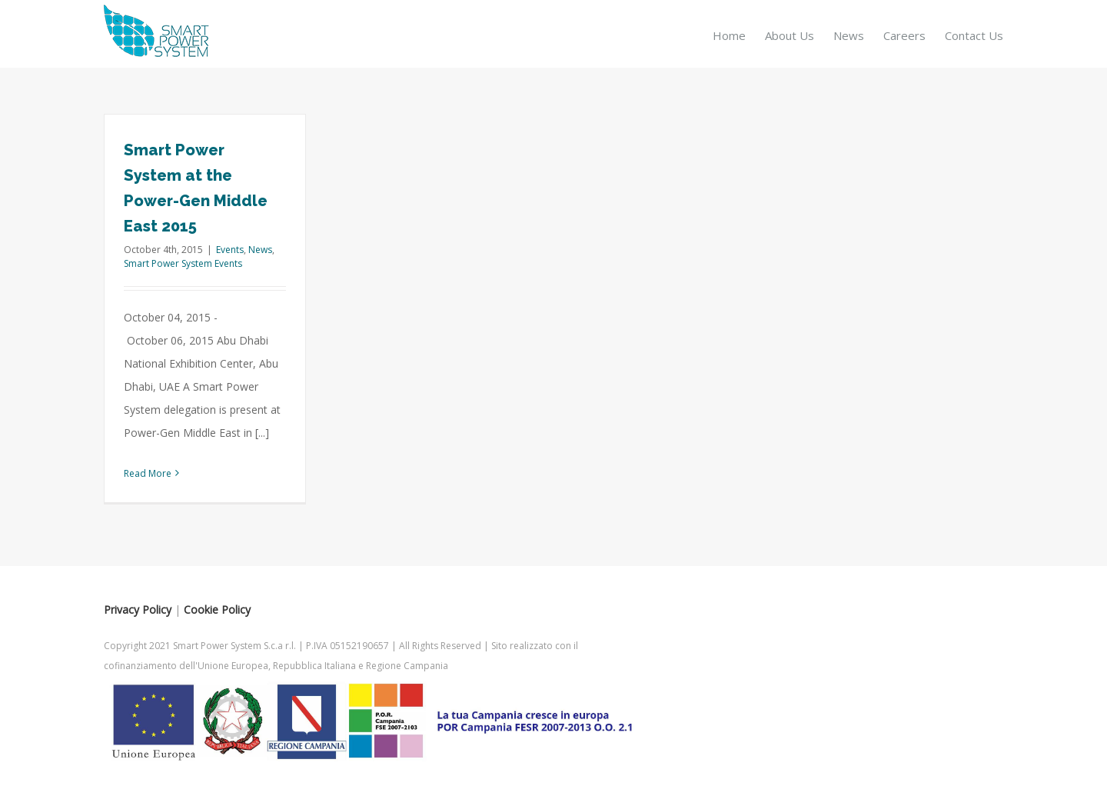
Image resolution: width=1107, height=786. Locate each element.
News (260, 249)
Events (230, 249)
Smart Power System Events (183, 263)
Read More (147, 473)
